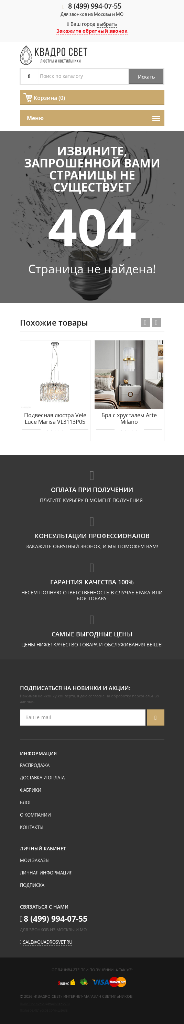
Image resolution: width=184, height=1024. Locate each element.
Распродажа (35, 765)
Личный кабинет (43, 848)
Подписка (32, 885)
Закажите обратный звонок (92, 31)
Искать (146, 76)
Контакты (31, 827)
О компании (35, 815)
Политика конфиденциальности (45, 1003)
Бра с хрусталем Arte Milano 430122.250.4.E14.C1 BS (129, 419)
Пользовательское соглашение (43, 1010)
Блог (26, 802)
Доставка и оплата (42, 778)
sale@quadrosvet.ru (47, 942)
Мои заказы (35, 860)
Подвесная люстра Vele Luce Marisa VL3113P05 (55, 419)
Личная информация (46, 873)
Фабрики (30, 790)
